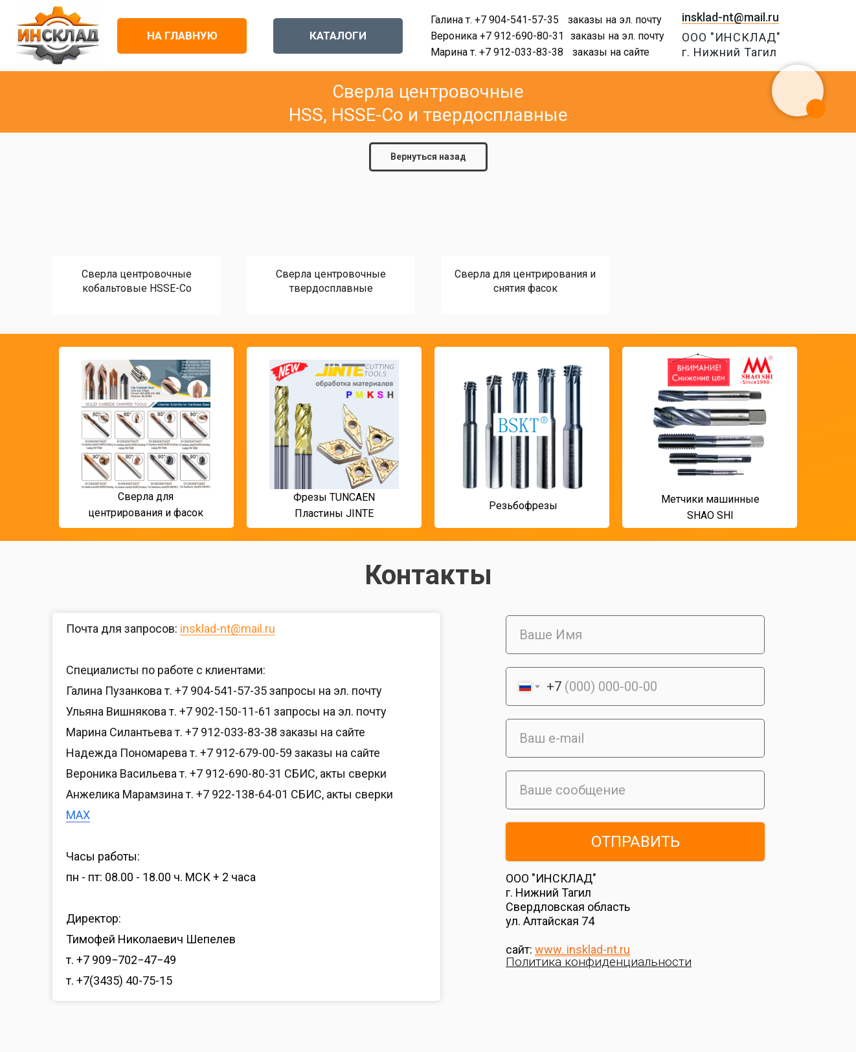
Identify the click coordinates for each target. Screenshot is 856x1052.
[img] (35, 441)
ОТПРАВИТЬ (635, 842)
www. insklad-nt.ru (582, 949)
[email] (635, 738)
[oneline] (635, 790)
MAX (78, 815)
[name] (635, 634)
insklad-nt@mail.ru (730, 17)
